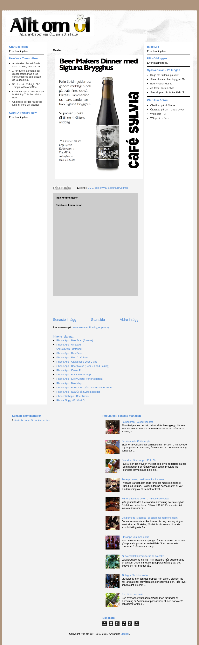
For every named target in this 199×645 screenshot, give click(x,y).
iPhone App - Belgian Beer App (73, 374)
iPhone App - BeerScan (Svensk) (74, 340)
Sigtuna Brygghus (118, 187)
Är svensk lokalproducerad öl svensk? (142, 556)
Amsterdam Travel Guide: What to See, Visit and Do (26, 65)
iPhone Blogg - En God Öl (70, 400)
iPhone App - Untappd (68, 344)
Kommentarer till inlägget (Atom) (90, 327)
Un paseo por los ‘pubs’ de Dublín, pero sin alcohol (27, 103)
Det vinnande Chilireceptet (136, 441)
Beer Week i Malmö (161, 83)
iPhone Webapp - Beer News (72, 396)
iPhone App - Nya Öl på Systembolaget (78, 391)
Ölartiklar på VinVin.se (162, 105)
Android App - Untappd (69, 348)
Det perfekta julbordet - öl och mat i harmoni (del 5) (149, 517)
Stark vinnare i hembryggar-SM (167, 79)
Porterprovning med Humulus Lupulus (142, 479)
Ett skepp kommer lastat (134, 537)
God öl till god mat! (131, 594)
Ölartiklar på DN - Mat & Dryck (167, 109)
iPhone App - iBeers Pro (69, 370)
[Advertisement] (98, 306)
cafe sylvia (101, 187)
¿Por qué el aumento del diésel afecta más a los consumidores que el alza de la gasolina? (26, 75)
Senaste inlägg (64, 320)
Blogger (124, 633)
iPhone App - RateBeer (69, 353)
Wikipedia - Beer (159, 118)
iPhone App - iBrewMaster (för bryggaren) (79, 378)
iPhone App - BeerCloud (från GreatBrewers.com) (84, 387)
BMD (90, 187)
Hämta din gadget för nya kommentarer (32, 420)
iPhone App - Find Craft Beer (72, 357)
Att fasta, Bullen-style (162, 88)
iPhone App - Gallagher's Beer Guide (76, 361)
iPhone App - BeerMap (68, 383)
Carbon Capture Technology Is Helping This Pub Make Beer (28, 94)
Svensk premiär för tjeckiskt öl (167, 92)
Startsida (98, 320)
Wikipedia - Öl (158, 113)
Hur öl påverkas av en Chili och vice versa (144, 498)
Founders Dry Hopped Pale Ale (138, 460)
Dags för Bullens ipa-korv (164, 75)
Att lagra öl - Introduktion (135, 575)
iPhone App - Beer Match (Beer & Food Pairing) (82, 366)
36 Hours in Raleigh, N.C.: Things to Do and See (27, 86)
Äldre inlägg (129, 320)
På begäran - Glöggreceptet (137, 421)
